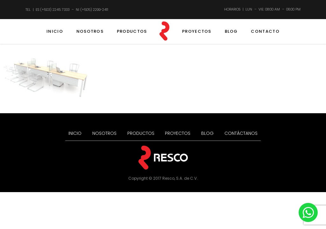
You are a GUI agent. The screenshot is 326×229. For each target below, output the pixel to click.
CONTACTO (265, 31)
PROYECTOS (196, 31)
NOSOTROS (89, 31)
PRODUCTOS (132, 31)
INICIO (54, 31)
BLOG (231, 31)
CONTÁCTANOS (241, 133)
